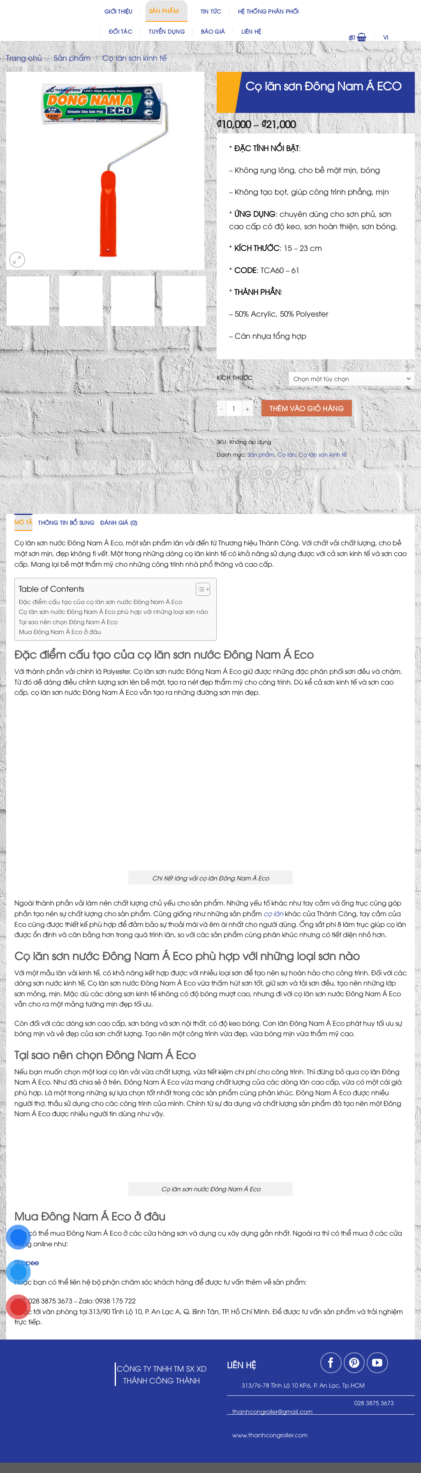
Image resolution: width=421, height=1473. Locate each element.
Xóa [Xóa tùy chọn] (410, 366)
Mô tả (23, 522)
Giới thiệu (118, 11)
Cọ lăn (287, 454)
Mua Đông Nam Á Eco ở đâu (60, 631)
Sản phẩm (166, 10)
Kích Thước (235, 378)
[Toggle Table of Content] (199, 589)
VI (397, 37)
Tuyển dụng (167, 31)
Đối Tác (120, 31)
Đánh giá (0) (119, 522)
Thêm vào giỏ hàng (307, 408)
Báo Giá (213, 31)
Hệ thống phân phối (268, 11)
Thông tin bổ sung (66, 522)
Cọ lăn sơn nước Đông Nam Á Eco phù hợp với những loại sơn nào (113, 611)
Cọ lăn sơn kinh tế (134, 57)
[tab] (23, 522)
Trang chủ (24, 57)
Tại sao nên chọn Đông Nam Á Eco (68, 621)
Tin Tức (211, 11)
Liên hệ (251, 31)
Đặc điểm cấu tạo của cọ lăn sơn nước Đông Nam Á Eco (100, 601)
